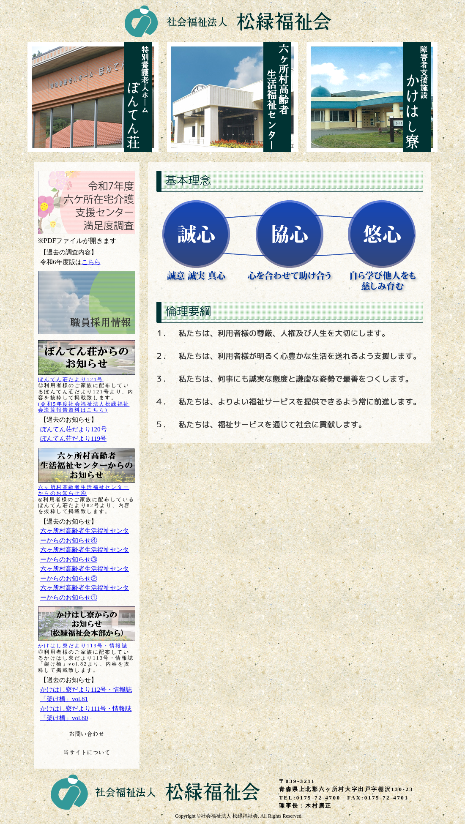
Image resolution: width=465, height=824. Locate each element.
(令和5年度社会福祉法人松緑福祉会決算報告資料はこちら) (83, 407)
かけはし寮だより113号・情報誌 (83, 646)
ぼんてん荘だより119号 (73, 438)
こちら (91, 262)
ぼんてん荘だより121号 (71, 379)
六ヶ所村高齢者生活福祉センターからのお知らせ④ (83, 490)
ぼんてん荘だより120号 (73, 429)
